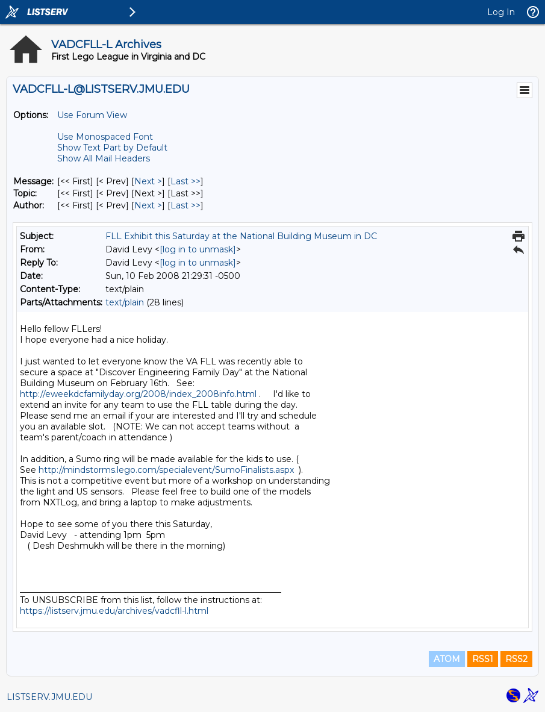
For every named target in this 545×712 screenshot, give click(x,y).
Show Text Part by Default (112, 147)
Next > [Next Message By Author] (148, 205)
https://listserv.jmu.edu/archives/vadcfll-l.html (114, 610)
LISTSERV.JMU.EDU (49, 697)
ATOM (447, 659)
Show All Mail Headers (103, 158)
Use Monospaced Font (105, 136)
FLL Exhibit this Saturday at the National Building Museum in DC (241, 236)
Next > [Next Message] (148, 181)
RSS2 (516, 659)
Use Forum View (92, 115)
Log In (501, 12)
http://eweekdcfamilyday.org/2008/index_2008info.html (138, 394)
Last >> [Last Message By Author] (185, 205)
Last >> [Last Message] (185, 181)
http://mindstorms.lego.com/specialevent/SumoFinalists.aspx (166, 469)
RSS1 (482, 659)
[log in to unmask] (198, 249)
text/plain (124, 302)
